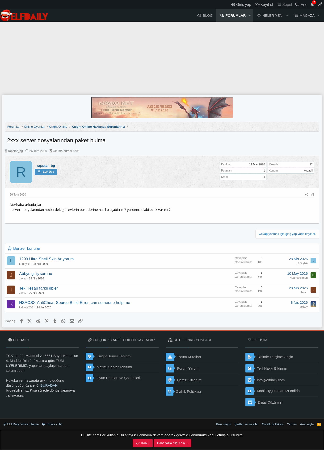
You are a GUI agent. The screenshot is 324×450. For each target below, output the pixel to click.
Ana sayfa (307, 424)
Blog (208, 15)
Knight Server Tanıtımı (108, 356)
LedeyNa (24, 264)
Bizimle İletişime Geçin (269, 357)
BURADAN (49, 385)
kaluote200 (26, 307)
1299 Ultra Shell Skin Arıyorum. (47, 259)
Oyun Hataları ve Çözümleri (113, 378)
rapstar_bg (15, 151)
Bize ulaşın (223, 424)
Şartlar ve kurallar (247, 424)
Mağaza (307, 15)
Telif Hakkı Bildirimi (266, 368)
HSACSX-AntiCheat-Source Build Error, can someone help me (74, 302)
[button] (249, 15)
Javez (22, 278)
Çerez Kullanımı (184, 380)
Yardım (292, 424)
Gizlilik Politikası (183, 391)
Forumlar (236, 15)
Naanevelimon (299, 277)
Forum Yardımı (183, 368)
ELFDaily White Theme (21, 424)
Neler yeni (272, 15)
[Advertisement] (162, 57)
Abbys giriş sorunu (35, 273)
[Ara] (300, 4)
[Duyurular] (312, 4)
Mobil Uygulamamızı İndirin (272, 391)
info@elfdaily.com (265, 380)
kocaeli (308, 170)
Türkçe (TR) (52, 424)
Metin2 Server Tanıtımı (109, 367)
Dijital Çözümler (264, 402)
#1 (312, 194)
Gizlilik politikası (273, 424)
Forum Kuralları (183, 357)
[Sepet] (284, 4)
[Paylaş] (307, 194)
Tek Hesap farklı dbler (38, 288)
